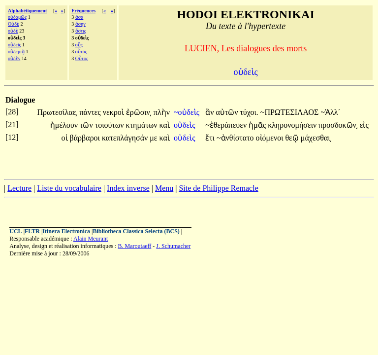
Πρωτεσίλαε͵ (57, 112)
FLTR (32, 231)
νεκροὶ (114, 112)
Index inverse (128, 188)
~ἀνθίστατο (236, 138)
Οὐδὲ (13, 24)
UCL (15, 231)
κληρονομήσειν (293, 125)
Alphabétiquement (27, 10)
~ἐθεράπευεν (227, 125)
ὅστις (80, 31)
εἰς (364, 125)
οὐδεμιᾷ (16, 51)
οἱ (66, 138)
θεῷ (292, 138)
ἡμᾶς (258, 125)
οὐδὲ (13, 31)
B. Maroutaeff (135, 246)
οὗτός (81, 51)
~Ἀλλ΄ (330, 112)
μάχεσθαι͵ (316, 138)
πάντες (90, 112)
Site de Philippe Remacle (218, 188)
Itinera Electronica (66, 231)
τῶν (87, 125)
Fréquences (83, 10)
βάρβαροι (86, 138)
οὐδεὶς (185, 125)
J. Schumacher (173, 246)
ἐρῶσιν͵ (139, 112)
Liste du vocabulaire (69, 188)
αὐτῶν (228, 112)
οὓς (79, 44)
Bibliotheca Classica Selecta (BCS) (136, 231)
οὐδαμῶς (17, 17)
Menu (164, 188)
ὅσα (79, 17)
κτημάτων (142, 125)
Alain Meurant (90, 238)
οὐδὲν (14, 58)
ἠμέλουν (65, 125)
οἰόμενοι (270, 138)
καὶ (164, 125)
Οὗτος (81, 58)
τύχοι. (249, 112)
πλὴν (162, 112)
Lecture (19, 188)
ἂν (210, 112)
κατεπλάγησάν (126, 138)
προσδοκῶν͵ (338, 125)
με (154, 138)
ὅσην (80, 24)
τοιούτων (110, 125)
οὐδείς (14, 44)
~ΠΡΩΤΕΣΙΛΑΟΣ (290, 112)
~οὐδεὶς (187, 112)
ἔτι (211, 138)
